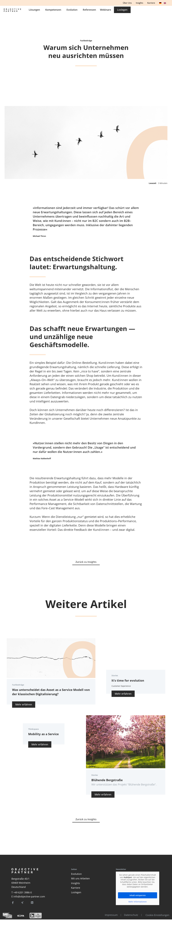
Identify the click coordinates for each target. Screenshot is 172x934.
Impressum (109, 915)
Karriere (75, 887)
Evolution (109, 11)
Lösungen (72, 11)
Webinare (142, 11)
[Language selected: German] (163, 2)
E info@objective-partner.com (28, 896)
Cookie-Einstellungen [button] (157, 915)
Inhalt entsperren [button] (138, 895)
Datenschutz (130, 915)
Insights (75, 883)
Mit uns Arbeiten (80, 878)
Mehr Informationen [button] (137, 901)
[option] (166, 2)
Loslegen (76, 892)
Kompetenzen (90, 11)
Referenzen (126, 11)
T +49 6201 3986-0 (21, 892)
